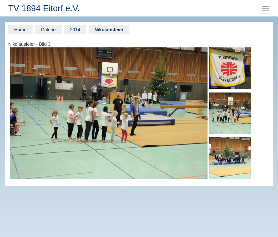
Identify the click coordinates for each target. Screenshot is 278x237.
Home (20, 29)
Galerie (48, 29)
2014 (75, 29)
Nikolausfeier (109, 29)
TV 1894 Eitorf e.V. (44, 8)
